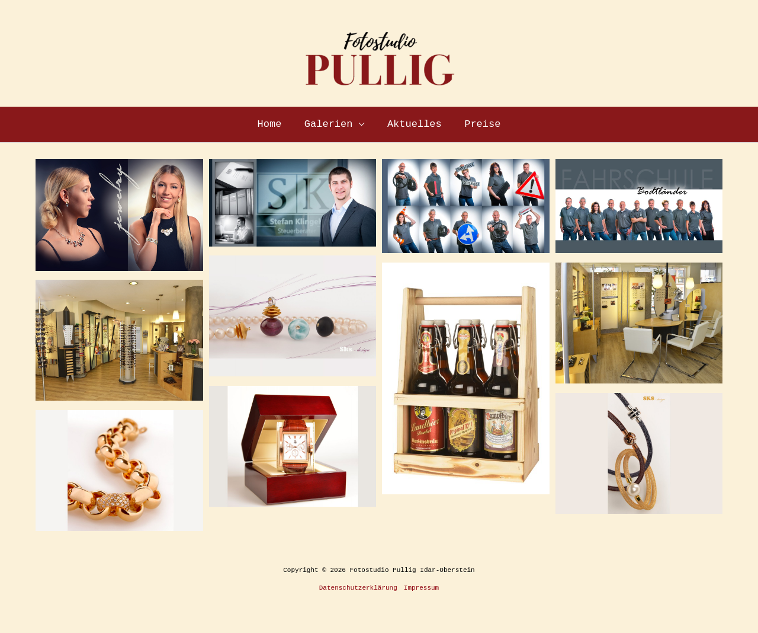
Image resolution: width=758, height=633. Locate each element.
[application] (360, 124)
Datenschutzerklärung (358, 588)
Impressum (421, 588)
